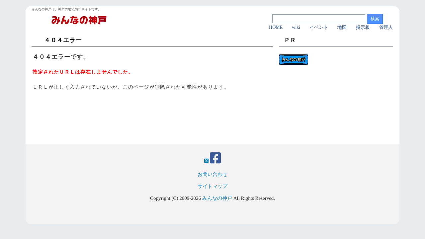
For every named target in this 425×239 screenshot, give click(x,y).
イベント (318, 27)
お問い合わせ (212, 174)
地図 (342, 27)
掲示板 (363, 27)
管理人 (386, 27)
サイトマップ (212, 186)
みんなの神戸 (217, 198)
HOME (276, 27)
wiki (296, 27)
